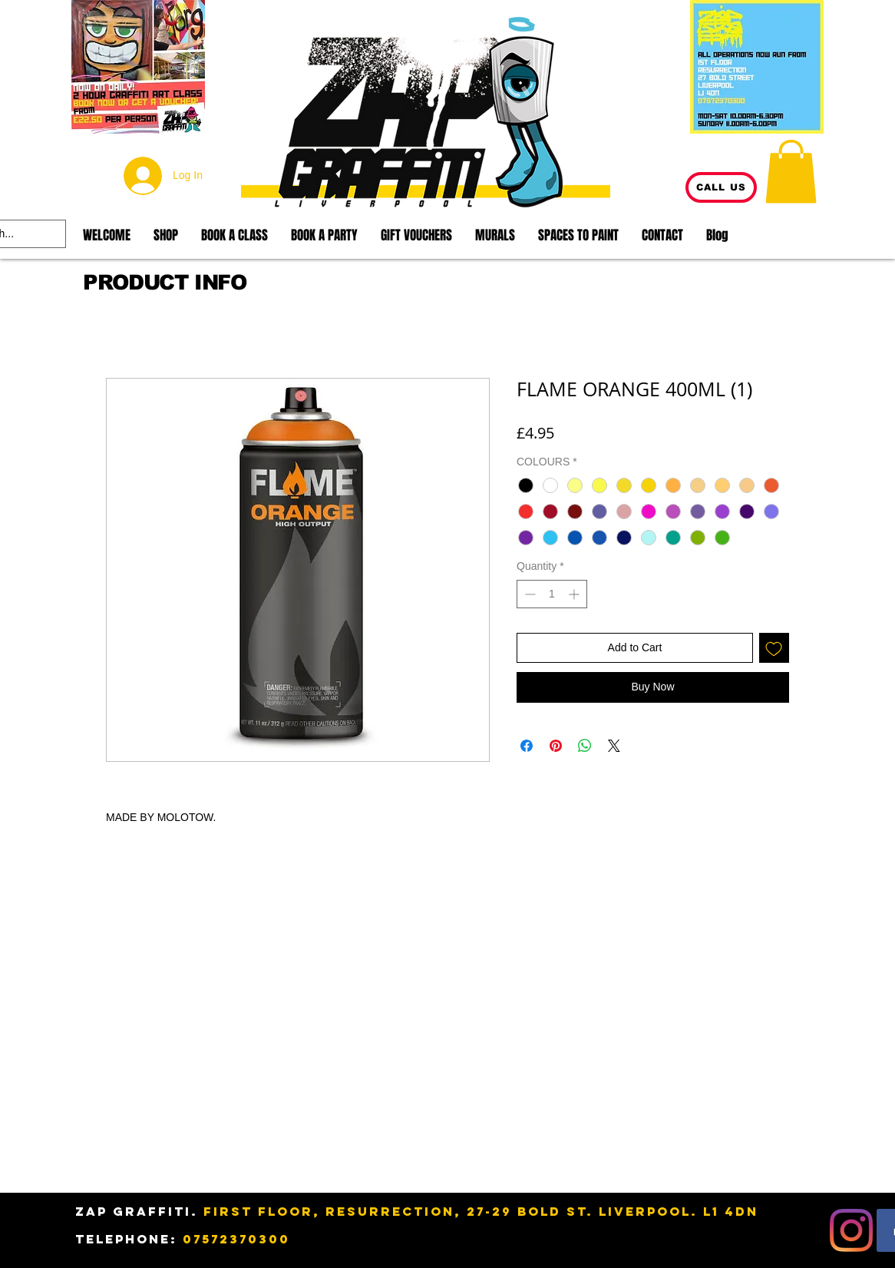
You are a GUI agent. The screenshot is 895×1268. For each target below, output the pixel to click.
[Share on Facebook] (526, 746)
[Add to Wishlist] (774, 648)
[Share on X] (614, 746)
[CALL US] (721, 187)
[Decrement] (528, 594)
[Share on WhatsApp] (585, 746)
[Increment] (575, 594)
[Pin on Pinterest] (556, 746)
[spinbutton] (552, 594)
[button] (791, 171)
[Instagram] (851, 1230)
